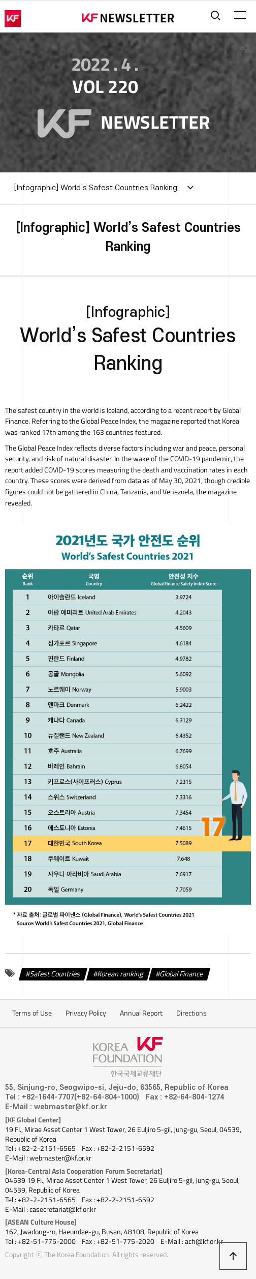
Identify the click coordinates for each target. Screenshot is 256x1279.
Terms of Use (32, 1013)
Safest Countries (55, 973)
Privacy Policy (86, 1013)
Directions (191, 1013)
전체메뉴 (240, 15)
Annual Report (141, 1013)
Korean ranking (120, 973)
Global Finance (181, 973)
